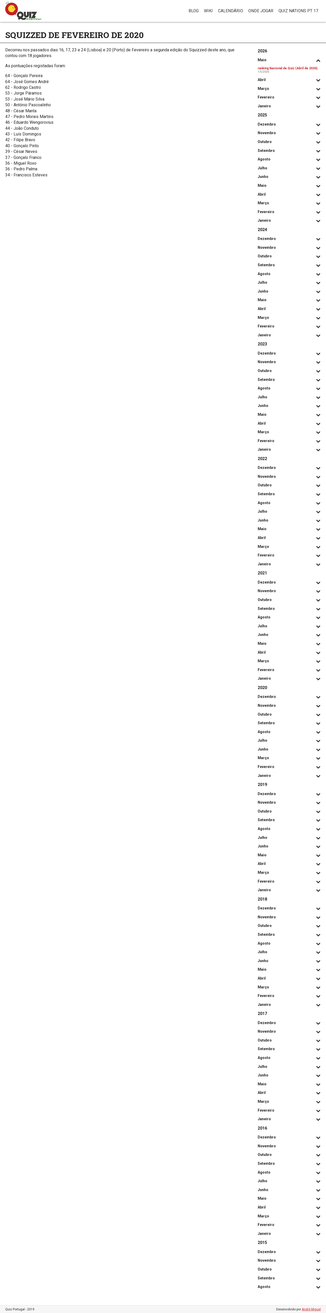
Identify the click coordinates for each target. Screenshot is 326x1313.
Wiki (208, 10)
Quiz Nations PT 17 (298, 10)
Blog (194, 10)
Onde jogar (260, 10)
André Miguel (311, 1309)
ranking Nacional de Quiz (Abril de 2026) (287, 68)
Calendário (230, 10)
